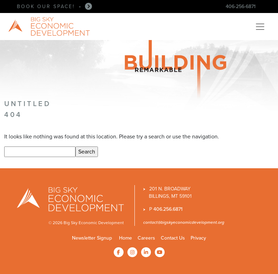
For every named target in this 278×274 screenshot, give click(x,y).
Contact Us (173, 237)
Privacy (198, 237)
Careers (146, 237)
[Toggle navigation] (260, 26)
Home (125, 237)
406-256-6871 (241, 6)
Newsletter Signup (92, 237)
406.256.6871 (168, 209)
